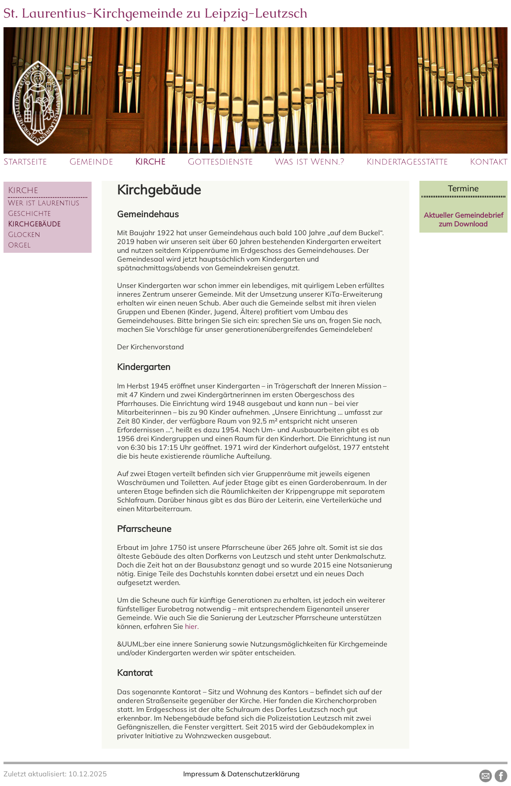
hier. (192, 626)
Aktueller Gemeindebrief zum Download (463, 219)
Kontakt (488, 162)
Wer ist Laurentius (43, 203)
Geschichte (29, 214)
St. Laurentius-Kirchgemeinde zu (156, 13)
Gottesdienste (220, 162)
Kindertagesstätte (407, 162)
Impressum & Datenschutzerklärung (241, 773)
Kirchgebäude (34, 224)
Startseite (25, 162)
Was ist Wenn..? (309, 162)
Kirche (150, 162)
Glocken (24, 235)
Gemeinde (91, 162)
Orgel (19, 245)
